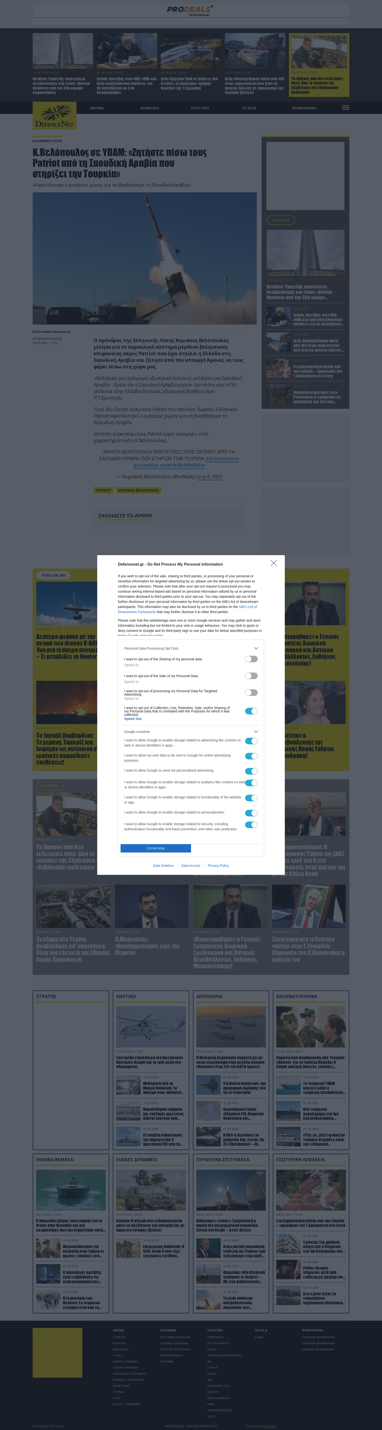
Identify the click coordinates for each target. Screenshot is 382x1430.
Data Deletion (163, 866)
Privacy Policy (218, 866)
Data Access (190, 866)
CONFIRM (156, 848)
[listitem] (191, 648)
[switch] (251, 659)
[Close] (275, 564)
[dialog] (191, 715)
